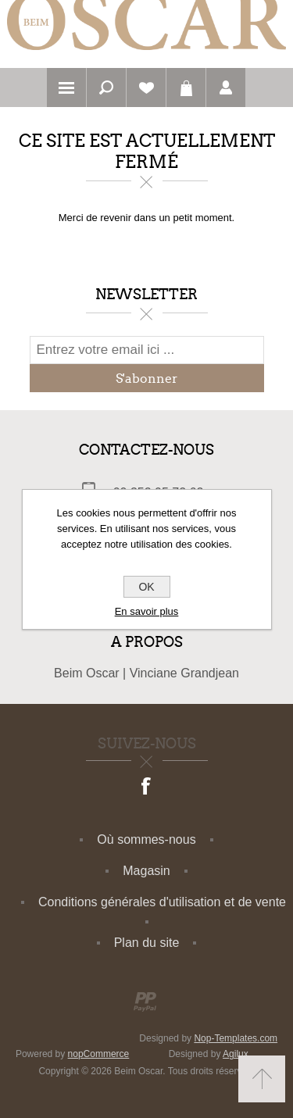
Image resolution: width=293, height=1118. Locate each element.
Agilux (235, 1053)
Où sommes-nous (146, 839)
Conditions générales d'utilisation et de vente (162, 902)
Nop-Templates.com (235, 1038)
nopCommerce (99, 1053)
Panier (185, 87)
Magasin (146, 870)
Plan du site (147, 942)
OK (146, 586)
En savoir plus (147, 611)
